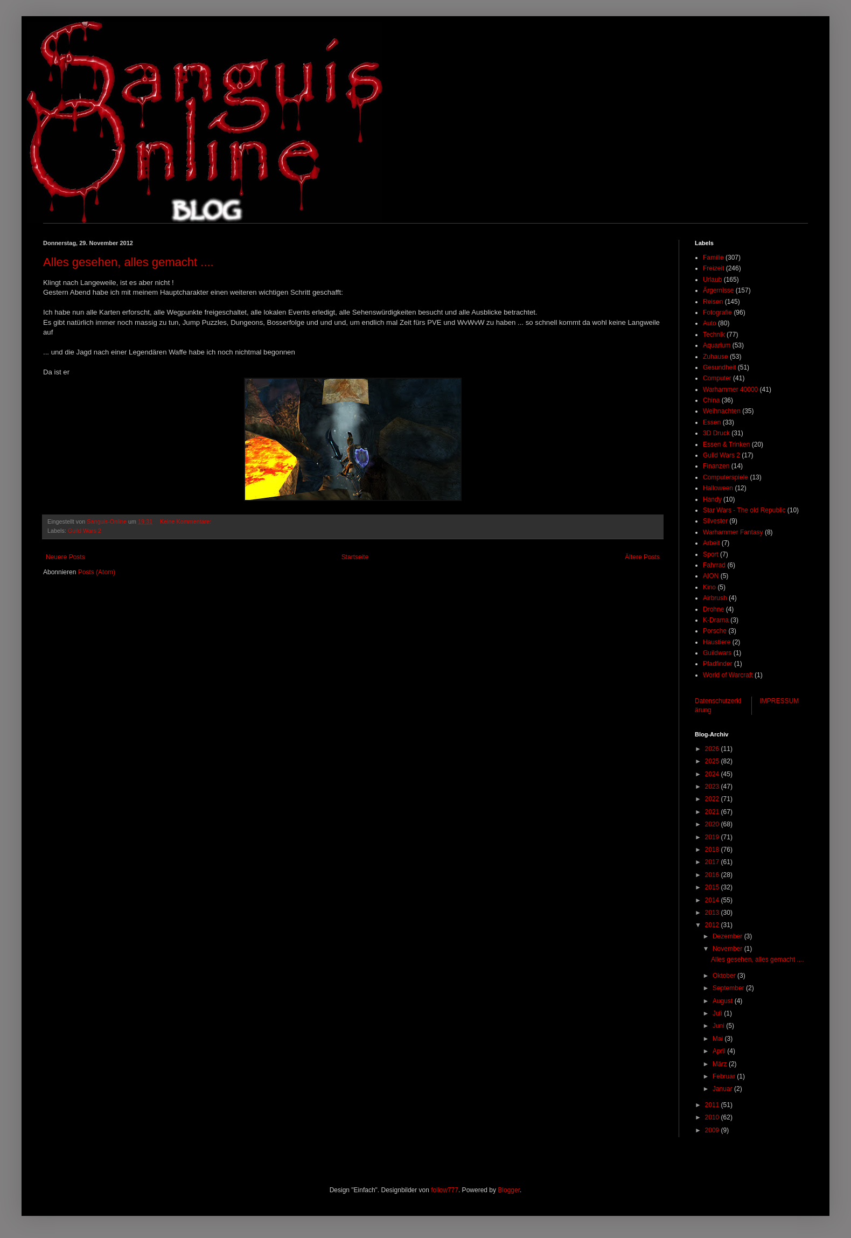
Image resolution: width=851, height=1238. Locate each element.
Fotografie (717, 312)
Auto (709, 323)
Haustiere (716, 642)
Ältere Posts (642, 557)
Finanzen (716, 466)
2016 (713, 875)
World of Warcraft (728, 675)
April (720, 1051)
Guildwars (717, 653)
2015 (713, 887)
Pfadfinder (718, 663)
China (711, 400)
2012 (713, 925)
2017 (713, 862)
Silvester (715, 521)
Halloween (718, 488)
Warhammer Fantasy (733, 532)
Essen (712, 422)
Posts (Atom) (96, 572)
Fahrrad (714, 565)
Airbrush (715, 598)
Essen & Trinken (726, 444)
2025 (713, 761)
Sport (711, 554)
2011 (713, 1105)
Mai (719, 1038)
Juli (718, 1013)
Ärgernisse (718, 290)
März (721, 1064)
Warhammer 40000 (730, 389)
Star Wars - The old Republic (744, 510)
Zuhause (715, 356)
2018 (713, 849)
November (728, 948)
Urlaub (712, 279)
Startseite (355, 557)
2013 (713, 912)
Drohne (713, 609)
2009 (713, 1130)
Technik (714, 334)
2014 (713, 900)
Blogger (509, 1190)
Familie (713, 257)
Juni (719, 1026)
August (724, 1001)
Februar (725, 1076)
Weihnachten (722, 411)
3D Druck (716, 433)
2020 (713, 824)
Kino (709, 587)
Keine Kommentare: (186, 521)
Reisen (713, 301)
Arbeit (711, 543)
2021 (713, 812)
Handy (712, 499)
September (729, 988)
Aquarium (716, 345)
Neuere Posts (65, 557)
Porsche (715, 631)
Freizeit (713, 268)
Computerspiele (725, 477)
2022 (713, 799)
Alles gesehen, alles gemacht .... (128, 262)
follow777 (444, 1190)
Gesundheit (719, 367)
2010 (713, 1117)
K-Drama (716, 620)
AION (711, 576)
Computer (717, 378)
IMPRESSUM (779, 701)
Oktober (725, 975)
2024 (713, 774)
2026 (713, 749)
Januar (723, 1089)
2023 (713, 786)
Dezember (728, 936)
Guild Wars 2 (84, 530)
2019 (713, 837)
